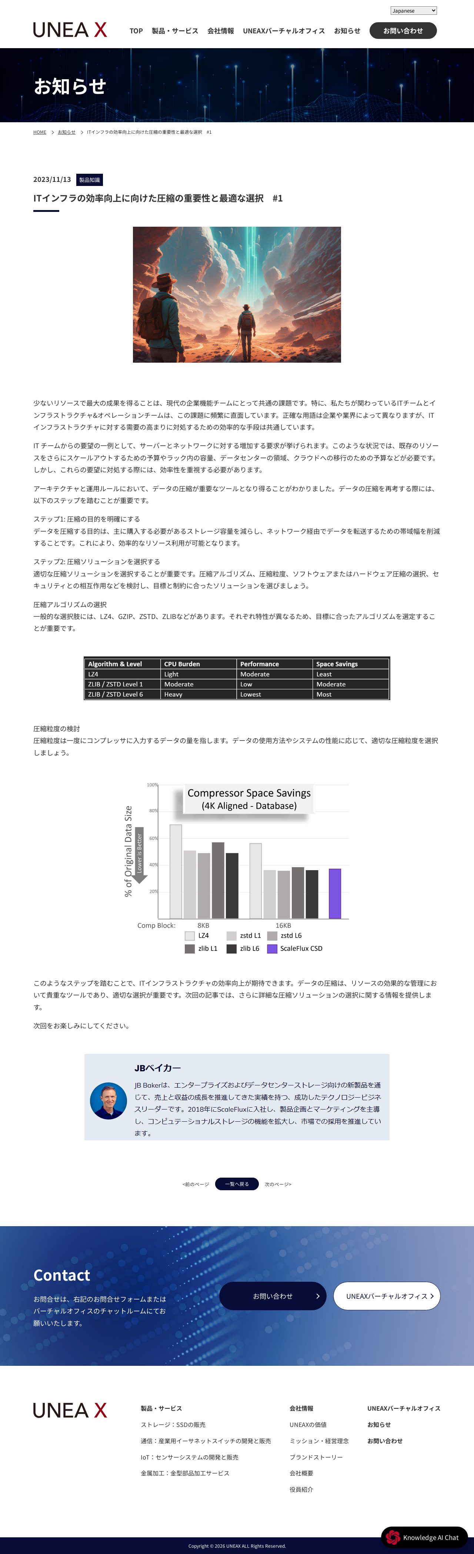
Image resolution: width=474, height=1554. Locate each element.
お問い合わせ (403, 30)
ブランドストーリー (316, 1456)
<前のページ (179, 1183)
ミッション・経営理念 (319, 1440)
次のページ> (294, 1183)
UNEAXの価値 (308, 1424)
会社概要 (301, 1472)
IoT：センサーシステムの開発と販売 (189, 1456)
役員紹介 (301, 1489)
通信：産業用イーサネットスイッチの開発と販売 (206, 1440)
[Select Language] (414, 10)
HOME (39, 132)
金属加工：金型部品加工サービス (185, 1472)
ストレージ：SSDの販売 (173, 1424)
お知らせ (347, 30)
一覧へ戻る (237, 1183)
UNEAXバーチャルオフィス (284, 30)
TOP (136, 30)
